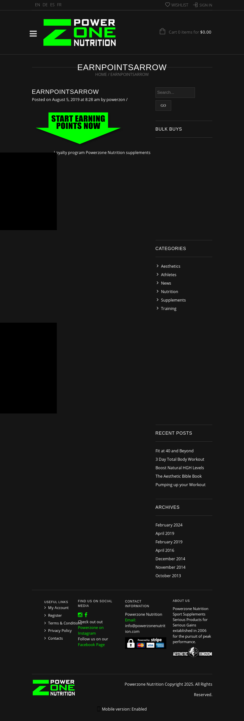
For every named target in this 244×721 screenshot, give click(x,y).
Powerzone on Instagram (91, 629)
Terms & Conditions (65, 622)
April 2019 (165, 533)
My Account (58, 607)
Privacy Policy (60, 630)
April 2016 (165, 550)
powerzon (115, 99)
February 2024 (169, 525)
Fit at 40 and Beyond (175, 451)
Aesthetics (170, 266)
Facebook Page (92, 642)
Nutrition (169, 291)
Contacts (55, 638)
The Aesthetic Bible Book (179, 476)
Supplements (173, 300)
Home (101, 74)
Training (168, 308)
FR (59, 4)
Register (55, 615)
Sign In (205, 4)
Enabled (139, 709)
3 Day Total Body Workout (180, 459)
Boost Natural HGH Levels (180, 467)
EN (37, 4)
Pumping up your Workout (181, 484)
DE (45, 4)
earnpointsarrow (65, 91)
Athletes (168, 274)
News (166, 283)
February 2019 (169, 542)
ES (52, 4)
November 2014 (170, 567)
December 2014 (170, 559)
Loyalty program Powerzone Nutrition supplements (102, 152)
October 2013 (168, 575)
